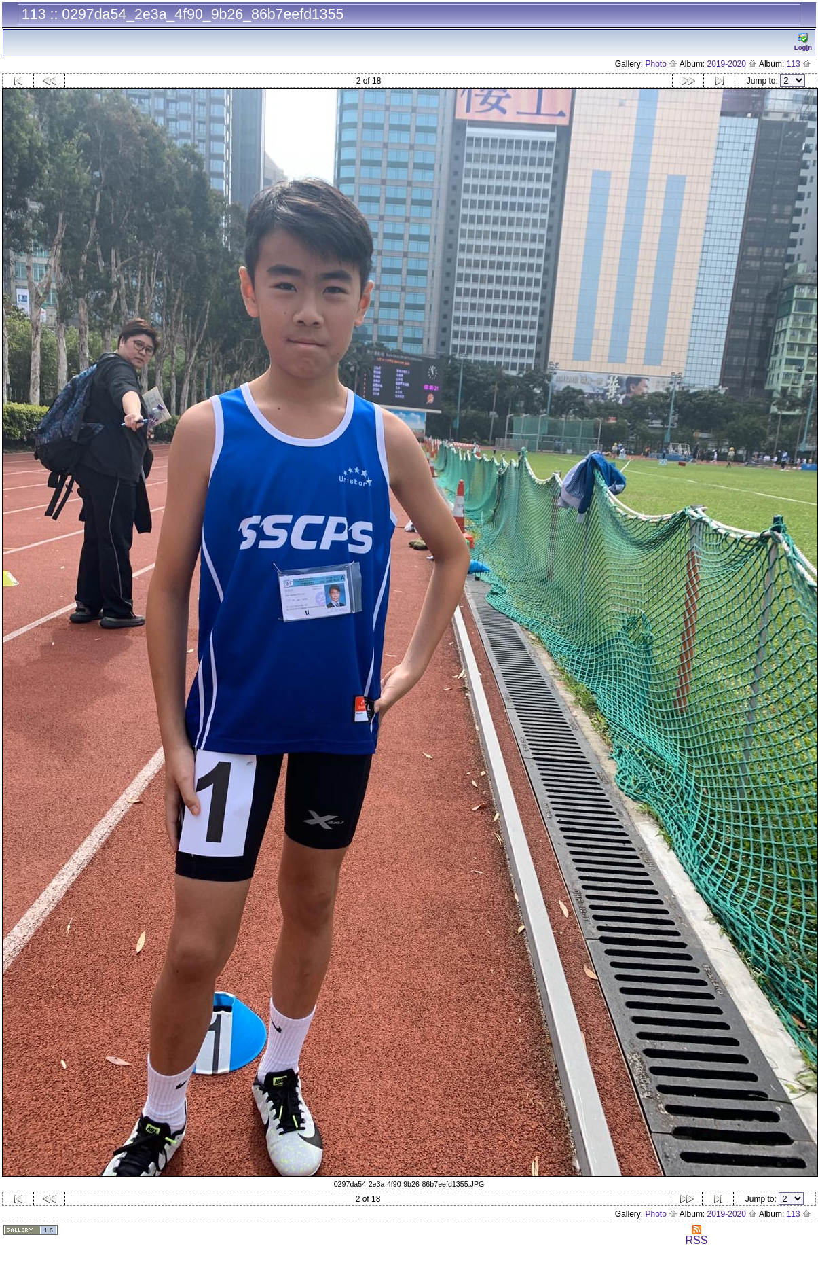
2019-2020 (732, 64)
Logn (803, 42)
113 (799, 64)
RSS (696, 1235)
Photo (661, 64)
